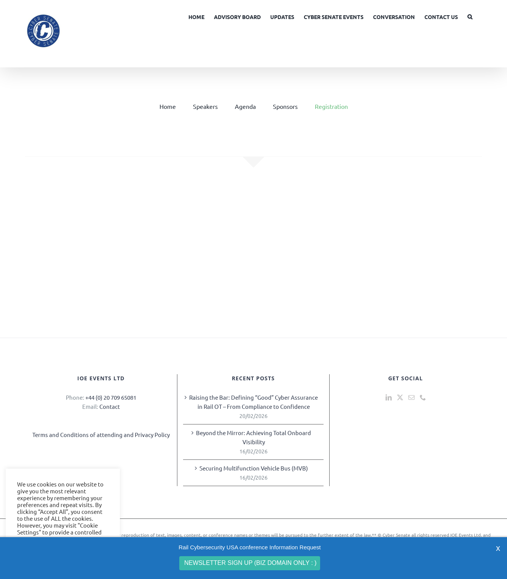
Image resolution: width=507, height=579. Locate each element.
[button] (469, 16)
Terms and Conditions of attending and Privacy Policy (101, 434)
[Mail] (411, 397)
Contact (109, 406)
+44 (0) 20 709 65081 (110, 397)
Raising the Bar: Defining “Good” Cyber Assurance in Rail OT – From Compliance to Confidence (253, 402)
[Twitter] (400, 397)
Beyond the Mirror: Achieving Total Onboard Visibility (253, 437)
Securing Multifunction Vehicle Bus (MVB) (253, 468)
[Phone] (423, 397)
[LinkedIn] (389, 397)
